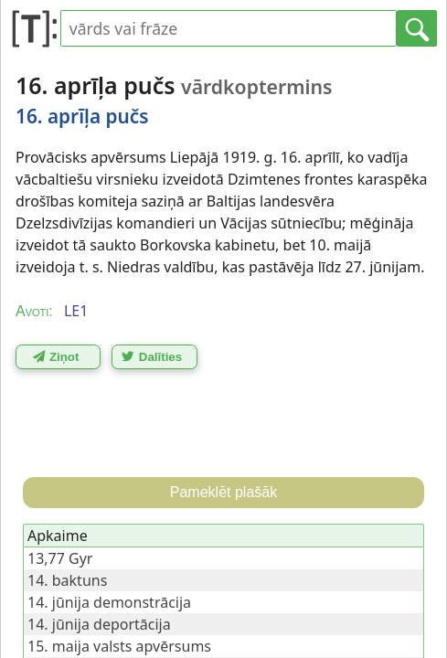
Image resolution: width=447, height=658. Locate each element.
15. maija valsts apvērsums (119, 646)
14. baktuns (67, 580)
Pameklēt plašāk (223, 492)
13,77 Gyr (59, 558)
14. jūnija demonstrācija (109, 602)
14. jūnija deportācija (99, 624)
